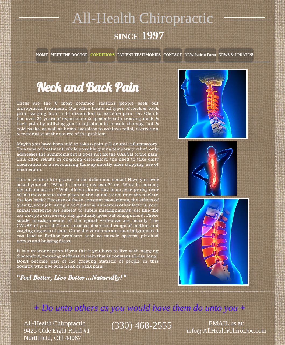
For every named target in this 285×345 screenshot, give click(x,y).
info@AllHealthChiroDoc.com (226, 330)
